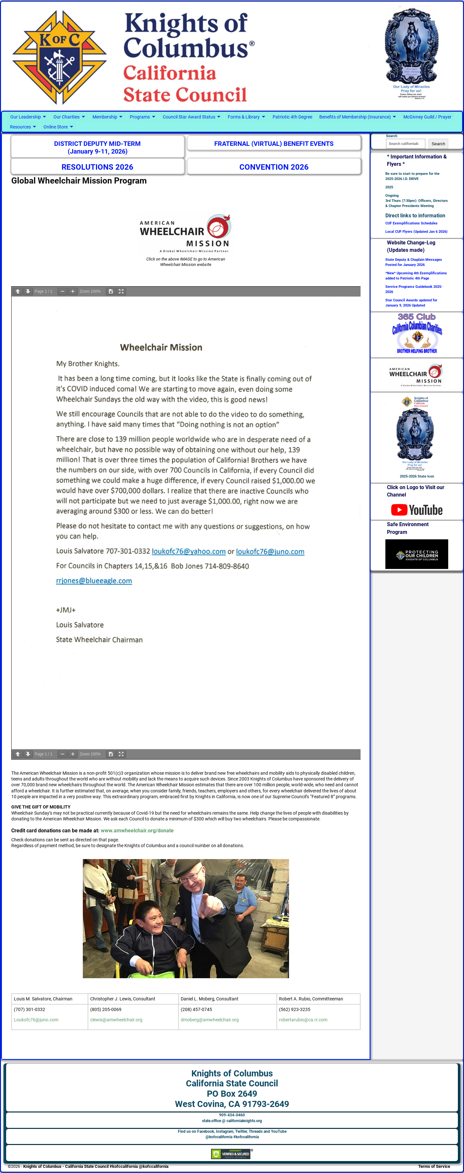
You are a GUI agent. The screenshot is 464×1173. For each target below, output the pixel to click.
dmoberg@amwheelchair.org (210, 1019)
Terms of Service (434, 1166)
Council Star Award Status (189, 116)
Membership (104, 116)
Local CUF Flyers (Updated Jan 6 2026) (416, 232)
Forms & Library (244, 116)
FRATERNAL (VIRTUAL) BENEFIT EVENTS (274, 143)
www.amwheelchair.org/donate (137, 831)
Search (438, 143)
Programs (140, 116)
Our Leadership (25, 116)
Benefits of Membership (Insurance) (355, 116)
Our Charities (66, 116)
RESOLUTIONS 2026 (97, 167)
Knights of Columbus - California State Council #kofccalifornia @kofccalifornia (96, 1166)
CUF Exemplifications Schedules (411, 223)
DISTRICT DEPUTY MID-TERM (97, 143)
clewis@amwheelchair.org (116, 1019)
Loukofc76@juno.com (36, 1019)
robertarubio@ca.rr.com (303, 1019)
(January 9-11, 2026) (98, 151)
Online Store (56, 126)
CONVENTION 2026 (274, 167)
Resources (20, 126)
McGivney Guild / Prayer (427, 116)
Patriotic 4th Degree (292, 116)
